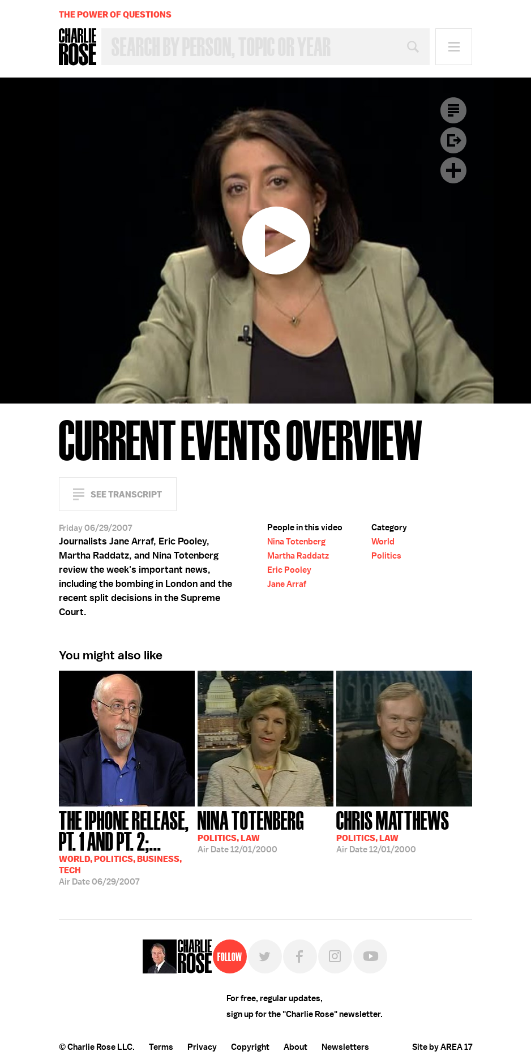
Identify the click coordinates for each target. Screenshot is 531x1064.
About (295, 1047)
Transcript (453, 110)
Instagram (335, 956)
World (383, 541)
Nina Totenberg (296, 541)
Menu (453, 46)
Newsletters (345, 1047)
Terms (161, 1047)
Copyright (250, 1047)
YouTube (370, 956)
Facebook (300, 956)
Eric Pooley (289, 570)
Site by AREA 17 (442, 1047)
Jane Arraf (286, 584)
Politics (386, 555)
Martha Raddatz (298, 555)
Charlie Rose (77, 47)
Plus (453, 170)
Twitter (265, 956)
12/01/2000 (251, 830)
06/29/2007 (127, 846)
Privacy (202, 1047)
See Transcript (126, 494)
